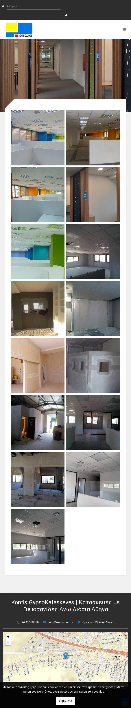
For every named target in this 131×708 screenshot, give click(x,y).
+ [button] (8, 637)
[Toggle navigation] (124, 29)
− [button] (8, 642)
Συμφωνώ (65, 701)
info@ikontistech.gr (61, 622)
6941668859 (30, 622)
